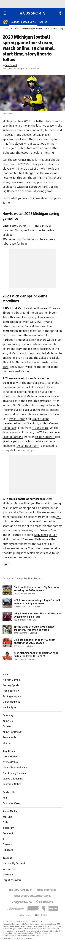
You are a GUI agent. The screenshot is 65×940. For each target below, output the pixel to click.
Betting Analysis (12, 696)
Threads (7, 844)
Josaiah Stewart (45, 437)
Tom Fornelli (11, 65)
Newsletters (9, 869)
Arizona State (40, 428)
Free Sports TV (11, 690)
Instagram (8, 827)
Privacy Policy (10, 762)
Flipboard (8, 850)
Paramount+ (9, 737)
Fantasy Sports (11, 685)
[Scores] (43, 22)
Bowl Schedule (51, 29)
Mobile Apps (9, 707)
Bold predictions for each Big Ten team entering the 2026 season (36, 589)
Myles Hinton (17, 419)
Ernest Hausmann (27, 445)
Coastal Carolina (13, 437)
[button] (53, 22)
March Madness (11, 701)
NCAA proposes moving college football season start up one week (37, 602)
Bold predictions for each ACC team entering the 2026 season (34, 641)
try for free (19, 243)
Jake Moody (20, 512)
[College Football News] (23, 22)
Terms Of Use (10, 756)
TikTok (6, 822)
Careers (7, 726)
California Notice (12, 784)
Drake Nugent (40, 419)
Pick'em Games (11, 679)
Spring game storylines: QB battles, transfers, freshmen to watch (34, 628)
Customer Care (11, 803)
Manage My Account (14, 863)
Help (5, 797)
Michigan (8, 121)
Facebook (8, 833)
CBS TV (6, 743)
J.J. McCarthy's (19, 308)
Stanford (32, 423)
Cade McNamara (35, 326)
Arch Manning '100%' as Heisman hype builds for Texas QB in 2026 (36, 654)
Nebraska (50, 441)
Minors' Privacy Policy (15, 767)
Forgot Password (12, 880)
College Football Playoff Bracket (28, 29)
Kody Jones (41, 535)
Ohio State (25, 148)
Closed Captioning (13, 778)
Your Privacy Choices (14, 773)
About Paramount (12, 732)
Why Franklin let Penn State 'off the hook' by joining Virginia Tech (38, 615)
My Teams (8, 874)
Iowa (5, 367)
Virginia (44, 405)
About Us (8, 721)
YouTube (7, 817)
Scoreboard (7, 29)
